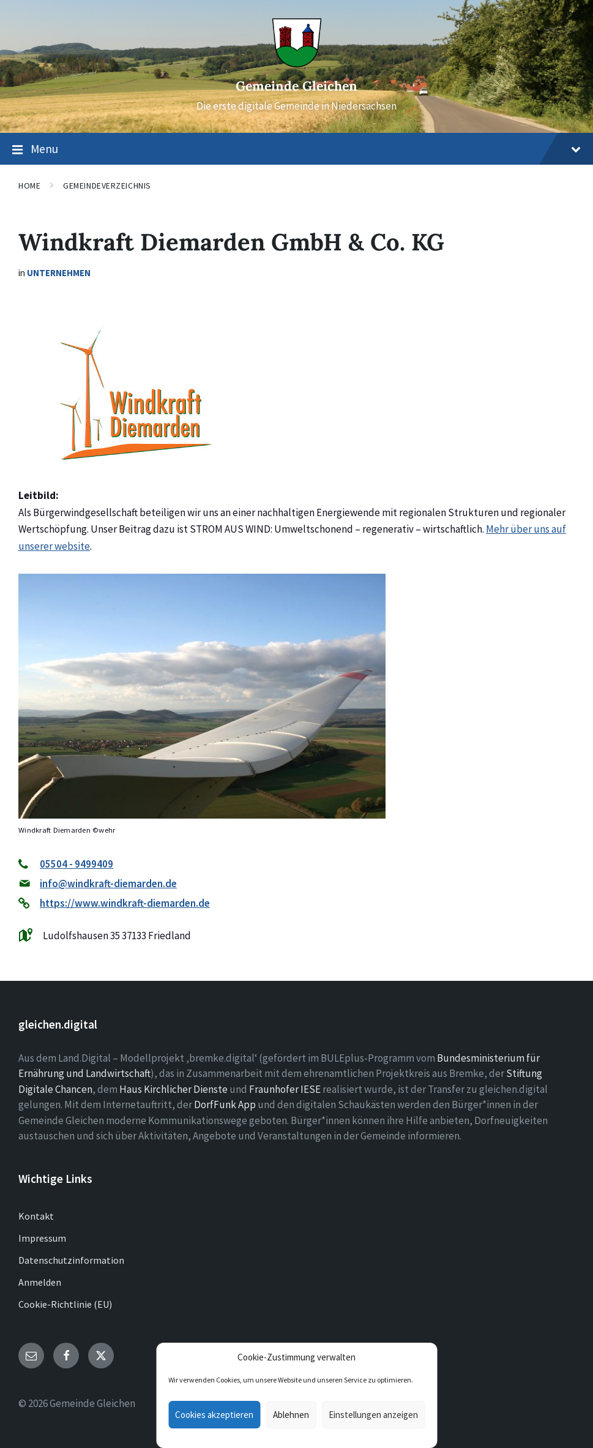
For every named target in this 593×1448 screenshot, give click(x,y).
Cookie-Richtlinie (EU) (65, 1304)
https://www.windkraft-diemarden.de (125, 903)
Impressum (42, 1238)
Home (29, 185)
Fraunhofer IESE (285, 1089)
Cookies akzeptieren (214, 1414)
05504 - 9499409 (76, 864)
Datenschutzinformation (71, 1260)
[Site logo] (296, 63)
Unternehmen (59, 273)
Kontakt (36, 1216)
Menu (296, 149)
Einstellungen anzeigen (373, 1414)
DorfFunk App (225, 1104)
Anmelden (39, 1282)
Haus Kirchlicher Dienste (173, 1089)
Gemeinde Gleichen (296, 86)
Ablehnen (291, 1414)
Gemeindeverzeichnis (107, 185)
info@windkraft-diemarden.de (108, 883)
